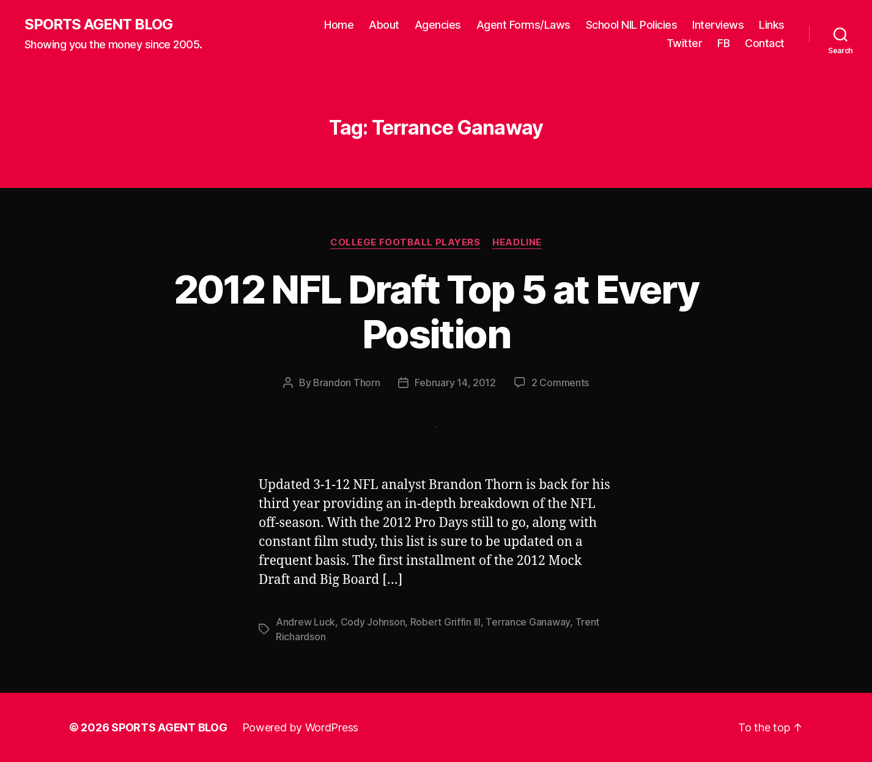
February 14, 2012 (455, 382)
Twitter (685, 43)
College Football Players (405, 242)
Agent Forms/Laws (523, 24)
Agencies (438, 24)
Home (338, 24)
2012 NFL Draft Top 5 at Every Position (436, 311)
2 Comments (560, 382)
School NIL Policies (632, 24)
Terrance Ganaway (528, 622)
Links (772, 24)
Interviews (718, 24)
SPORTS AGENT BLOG (98, 24)
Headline (516, 242)
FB (723, 43)
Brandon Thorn (346, 382)
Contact (765, 43)
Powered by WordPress (300, 727)
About (384, 24)
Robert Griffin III (445, 622)
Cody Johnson (373, 622)
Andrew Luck (305, 622)
